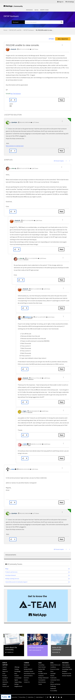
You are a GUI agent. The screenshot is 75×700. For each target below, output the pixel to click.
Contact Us (27, 682)
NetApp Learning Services (12, 578)
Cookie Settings (39, 697)
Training (17, 669)
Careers (26, 680)
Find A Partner (42, 667)
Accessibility (53, 690)
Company (26, 663)
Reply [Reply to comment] (61, 151)
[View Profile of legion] (24, 411)
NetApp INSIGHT (28, 669)
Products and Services (11, 572)
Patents (52, 675)
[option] (37, 606)
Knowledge (29, 10)
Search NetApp (66, 667)
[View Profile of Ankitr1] (25, 444)
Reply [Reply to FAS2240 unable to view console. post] (61, 100)
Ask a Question (63, 39)
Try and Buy (41, 665)
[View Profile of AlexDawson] (28, 317)
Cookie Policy (31, 697)
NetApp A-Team (44, 10)
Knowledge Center (67, 669)
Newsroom (27, 665)
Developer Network (10, 575)
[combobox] (44, 22)
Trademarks (53, 678)
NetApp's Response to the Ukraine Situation (66, 673)
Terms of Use (14, 697)
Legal (51, 663)
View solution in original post (15, 146)
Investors (26, 678)
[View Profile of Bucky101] (13, 49)
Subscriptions (66, 665)
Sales (40, 663)
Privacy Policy (22, 697)
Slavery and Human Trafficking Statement (55, 686)
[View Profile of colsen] (13, 168)
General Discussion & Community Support (16, 582)
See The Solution (15, 93)
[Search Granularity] (18, 22)
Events (26, 667)
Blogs (36, 10)
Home (5, 30)
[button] (62, 45)
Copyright (53, 673)
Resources (65, 663)
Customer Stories (28, 671)
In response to (18, 222)
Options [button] (51, 39)
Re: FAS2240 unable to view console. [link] (45, 30)
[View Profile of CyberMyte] (14, 122)
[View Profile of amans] (13, 469)
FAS (10, 106)
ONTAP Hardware (28, 30)
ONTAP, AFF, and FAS (15, 30)
